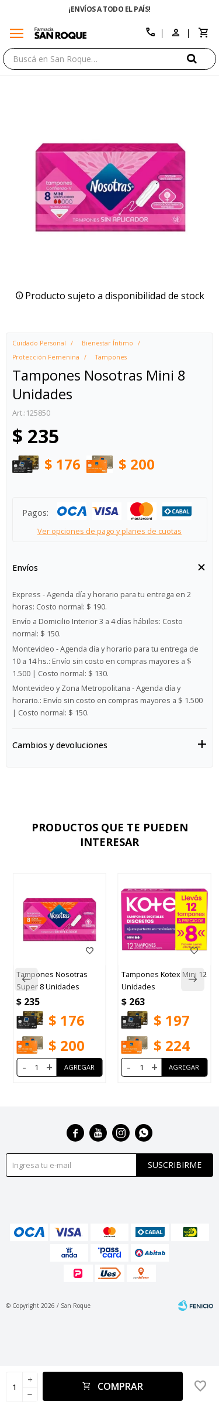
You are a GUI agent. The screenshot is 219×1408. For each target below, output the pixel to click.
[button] (201, 58)
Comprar (120, 1386)
